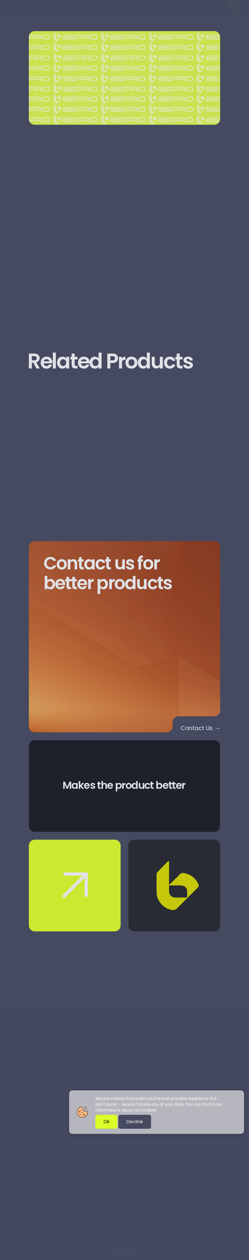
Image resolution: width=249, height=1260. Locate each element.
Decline (134, 1121)
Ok (106, 1121)
